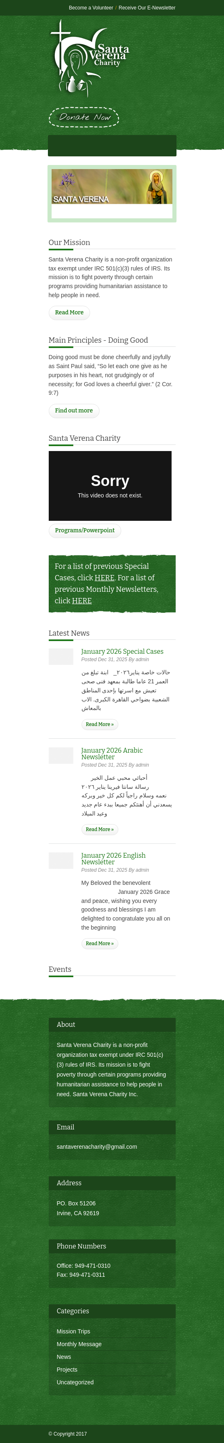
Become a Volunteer (91, 8)
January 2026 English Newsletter (113, 859)
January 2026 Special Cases (122, 651)
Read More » (100, 724)
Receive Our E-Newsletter (147, 8)
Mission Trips (74, 1331)
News (64, 1357)
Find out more (74, 410)
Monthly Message (79, 1344)
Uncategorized (75, 1382)
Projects (67, 1369)
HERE (105, 577)
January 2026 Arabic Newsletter (112, 754)
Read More (69, 312)
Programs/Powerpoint (85, 530)
